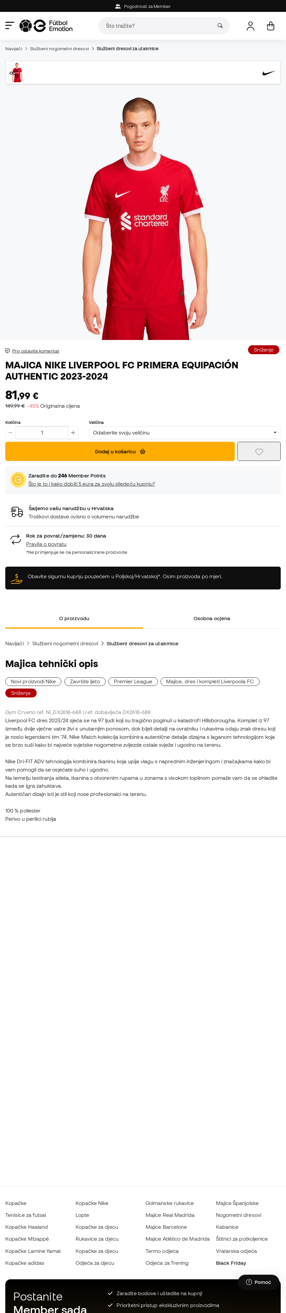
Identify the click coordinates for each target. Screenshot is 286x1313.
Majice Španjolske (237, 1203)
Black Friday (231, 1263)
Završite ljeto (85, 681)
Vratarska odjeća (236, 1251)
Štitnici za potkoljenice (242, 1239)
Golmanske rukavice (170, 1203)
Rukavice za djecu (97, 1239)
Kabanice (227, 1227)
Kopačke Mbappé (27, 1239)
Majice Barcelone (166, 1227)
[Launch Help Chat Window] (258, 1282)
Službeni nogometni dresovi (59, 48)
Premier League (133, 681)
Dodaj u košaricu (120, 451)
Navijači (13, 48)
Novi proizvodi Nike (33, 681)
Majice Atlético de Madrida (178, 1239)
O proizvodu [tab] (74, 618)
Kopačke (16, 1203)
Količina (12, 422)
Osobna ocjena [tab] (212, 618)
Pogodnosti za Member (143, 6)
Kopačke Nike (92, 1203)
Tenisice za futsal (25, 1215)
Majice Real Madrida (170, 1215)
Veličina (96, 422)
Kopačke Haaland (26, 1227)
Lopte (82, 1215)
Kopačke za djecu (97, 1227)
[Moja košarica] (271, 25)
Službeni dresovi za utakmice (128, 48)
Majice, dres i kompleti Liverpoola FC (210, 681)
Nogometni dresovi (238, 1215)
